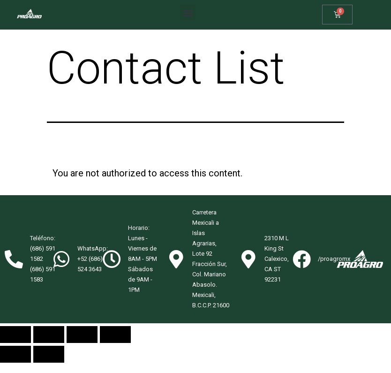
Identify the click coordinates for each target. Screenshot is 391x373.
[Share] (48, 344)
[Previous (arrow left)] (15, 364)
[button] (188, 12)
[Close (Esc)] (15, 344)
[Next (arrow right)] (48, 364)
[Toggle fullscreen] (82, 344)
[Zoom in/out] (115, 344)
